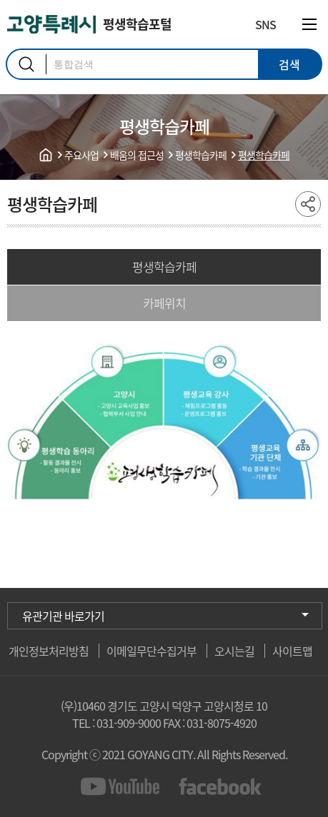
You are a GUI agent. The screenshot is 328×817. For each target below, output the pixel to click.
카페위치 (164, 303)
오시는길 (234, 651)
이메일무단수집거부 (151, 651)
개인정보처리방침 (49, 651)
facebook (220, 786)
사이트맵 (292, 651)
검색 (26, 64)
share (308, 204)
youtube (122, 786)
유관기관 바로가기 (63, 615)
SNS (265, 24)
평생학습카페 (164, 266)
